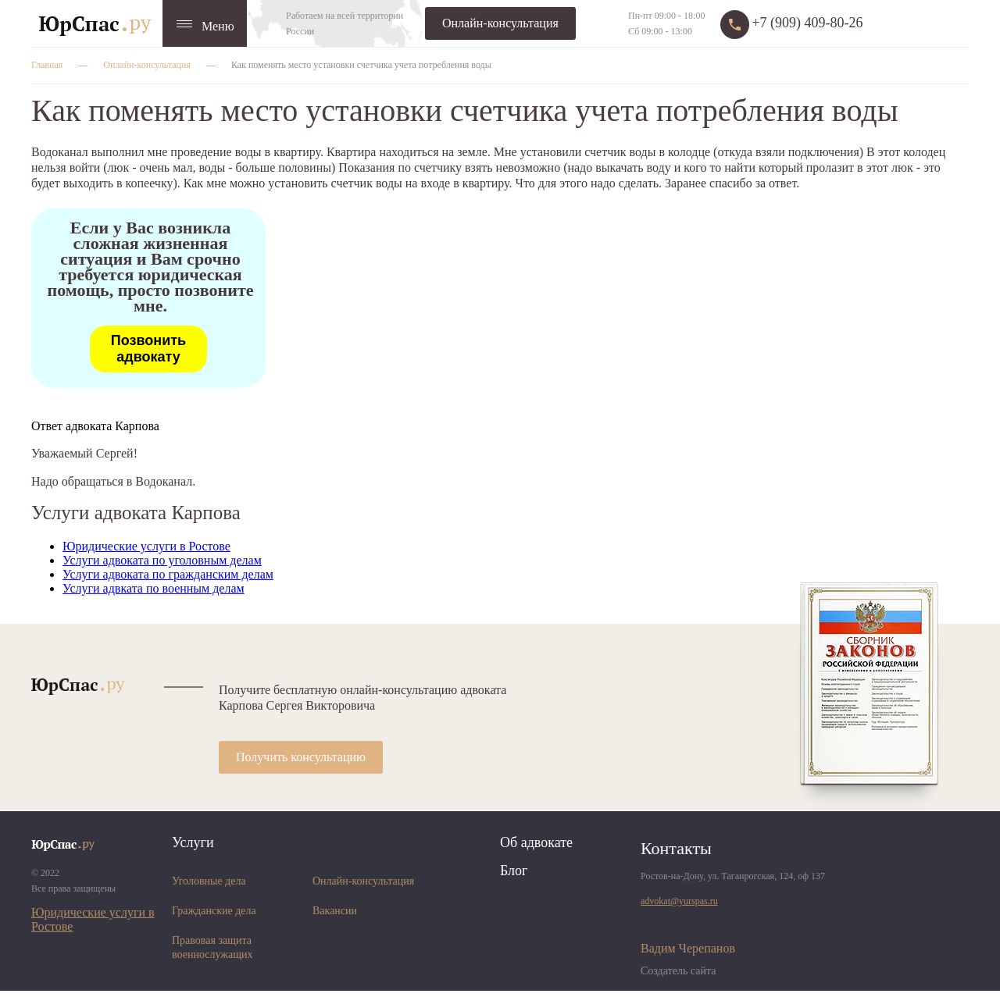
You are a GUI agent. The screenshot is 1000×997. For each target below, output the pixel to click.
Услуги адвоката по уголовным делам (162, 560)
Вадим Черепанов (688, 948)
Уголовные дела (209, 881)
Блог (513, 870)
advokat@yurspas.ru (679, 901)
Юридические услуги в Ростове (146, 546)
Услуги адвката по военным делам (153, 588)
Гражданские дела (214, 911)
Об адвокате (536, 842)
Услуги (193, 842)
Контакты (676, 848)
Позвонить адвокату (148, 349)
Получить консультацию (301, 757)
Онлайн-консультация (500, 23)
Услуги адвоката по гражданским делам (167, 574)
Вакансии (334, 911)
